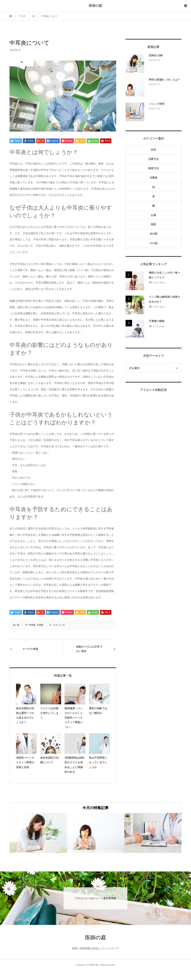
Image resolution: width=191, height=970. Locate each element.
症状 (153, 149)
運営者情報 (109, 898)
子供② (40, 625)
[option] (38, 833)
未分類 (153, 233)
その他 (153, 243)
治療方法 (153, 158)
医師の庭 (95, 5)
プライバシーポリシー (88, 898)
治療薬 (153, 177)
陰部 (153, 224)
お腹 (153, 214)
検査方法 (153, 168)
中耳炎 (32, 625)
